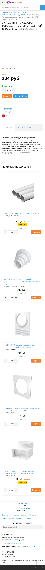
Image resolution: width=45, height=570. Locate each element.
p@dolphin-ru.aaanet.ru (26, 546)
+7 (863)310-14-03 (15, 543)
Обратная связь (22, 508)
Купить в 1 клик (21, 96)
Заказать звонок (22, 503)
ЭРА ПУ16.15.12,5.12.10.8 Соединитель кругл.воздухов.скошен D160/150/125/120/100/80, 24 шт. (22, 282)
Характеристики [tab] (24, 127)
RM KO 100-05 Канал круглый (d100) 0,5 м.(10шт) (21, 213)
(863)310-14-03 (22, 506)
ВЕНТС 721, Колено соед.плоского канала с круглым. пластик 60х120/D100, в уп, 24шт (20, 472)
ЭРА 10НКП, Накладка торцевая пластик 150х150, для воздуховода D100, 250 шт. (22, 409)
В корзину (7, 96)
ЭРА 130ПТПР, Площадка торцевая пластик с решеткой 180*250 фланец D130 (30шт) (20, 346)
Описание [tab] (8, 127)
